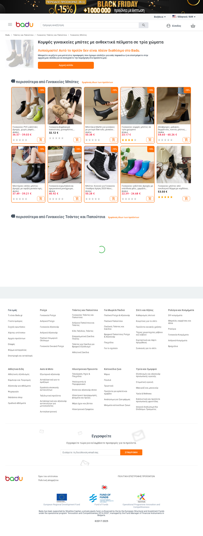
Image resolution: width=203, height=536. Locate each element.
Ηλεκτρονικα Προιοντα (84, 369)
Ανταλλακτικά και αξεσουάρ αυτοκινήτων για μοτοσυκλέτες (53, 403)
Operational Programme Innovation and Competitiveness (141, 505)
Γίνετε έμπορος (15, 321)
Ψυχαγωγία (13, 391)
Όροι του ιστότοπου (48, 476)
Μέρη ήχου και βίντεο (82, 403)
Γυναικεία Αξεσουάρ (49, 327)
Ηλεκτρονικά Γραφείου (83, 409)
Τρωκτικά (108, 386)
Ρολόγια (172, 329)
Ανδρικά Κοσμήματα (177, 340)
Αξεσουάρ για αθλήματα (19, 386)
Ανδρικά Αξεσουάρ (49, 333)
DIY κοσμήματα (175, 315)
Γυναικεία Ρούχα (48, 315)
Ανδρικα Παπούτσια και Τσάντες (83, 324)
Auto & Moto (46, 369)
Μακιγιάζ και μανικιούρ (147, 388)
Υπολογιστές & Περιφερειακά (79, 383)
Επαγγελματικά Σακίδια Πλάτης (83, 337)
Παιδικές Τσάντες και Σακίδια (114, 327)
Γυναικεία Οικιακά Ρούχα (52, 346)
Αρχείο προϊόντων (16, 338)
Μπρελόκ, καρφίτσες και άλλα (179, 322)
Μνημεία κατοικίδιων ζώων (117, 405)
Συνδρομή (131, 452)
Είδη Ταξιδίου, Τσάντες (82, 331)
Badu (7, 35)
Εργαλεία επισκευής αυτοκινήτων (49, 388)
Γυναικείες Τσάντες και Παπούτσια (52, 35)
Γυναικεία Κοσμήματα (178, 335)
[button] (10, 24)
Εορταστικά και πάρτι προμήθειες (146, 341)
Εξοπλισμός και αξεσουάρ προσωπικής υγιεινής (148, 375)
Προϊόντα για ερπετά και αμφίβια (115, 392)
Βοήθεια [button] (160, 16)
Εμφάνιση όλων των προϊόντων (97, 82)
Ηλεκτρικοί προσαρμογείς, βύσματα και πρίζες (84, 396)
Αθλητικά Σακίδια (80, 352)
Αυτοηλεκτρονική (48, 411)
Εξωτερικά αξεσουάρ (50, 374)
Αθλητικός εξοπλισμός (18, 374)
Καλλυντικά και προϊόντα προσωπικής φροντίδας (148, 400)
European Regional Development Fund (62, 504)
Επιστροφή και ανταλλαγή (20, 356)
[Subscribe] (90, 452)
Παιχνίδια (108, 342)
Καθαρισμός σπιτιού (145, 315)
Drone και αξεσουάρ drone (84, 390)
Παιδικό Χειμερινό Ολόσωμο (48, 339)
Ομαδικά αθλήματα (17, 403)
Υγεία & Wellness (143, 393)
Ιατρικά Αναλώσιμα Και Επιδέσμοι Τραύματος (147, 408)
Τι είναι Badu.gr (15, 315)
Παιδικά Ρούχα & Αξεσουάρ (117, 315)
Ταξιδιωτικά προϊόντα (50, 396)
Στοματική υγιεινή (144, 382)
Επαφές (11, 344)
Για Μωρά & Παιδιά (114, 310)
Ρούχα (43, 310)
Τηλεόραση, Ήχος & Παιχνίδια (81, 375)
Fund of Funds (101, 504)
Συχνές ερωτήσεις (16, 327)
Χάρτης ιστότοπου (16, 333)
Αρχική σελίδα (66, 65)
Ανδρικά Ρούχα (47, 321)
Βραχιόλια (173, 346)
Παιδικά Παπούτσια (113, 321)
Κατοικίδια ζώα (112, 369)
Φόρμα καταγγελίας (17, 350)
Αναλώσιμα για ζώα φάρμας (117, 399)
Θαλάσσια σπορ (15, 397)
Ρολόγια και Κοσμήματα (181, 310)
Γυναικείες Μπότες (78, 35)
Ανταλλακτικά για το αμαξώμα (50, 381)
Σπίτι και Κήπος (144, 310)
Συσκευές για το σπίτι (146, 348)
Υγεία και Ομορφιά (146, 369)
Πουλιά (107, 380)
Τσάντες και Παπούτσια (23, 35)
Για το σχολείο (111, 348)
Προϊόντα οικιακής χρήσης (148, 327)
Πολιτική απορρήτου (48, 480)
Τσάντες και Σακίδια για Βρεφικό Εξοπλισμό (83, 345)
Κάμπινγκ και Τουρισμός (19, 380)
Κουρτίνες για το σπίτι (146, 321)
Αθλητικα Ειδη (16, 369)
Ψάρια (107, 374)
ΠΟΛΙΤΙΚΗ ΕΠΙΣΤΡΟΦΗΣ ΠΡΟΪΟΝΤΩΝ (136, 476)
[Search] (90, 25)
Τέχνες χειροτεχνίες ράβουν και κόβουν (149, 333)
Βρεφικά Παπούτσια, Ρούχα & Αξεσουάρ (117, 335)
